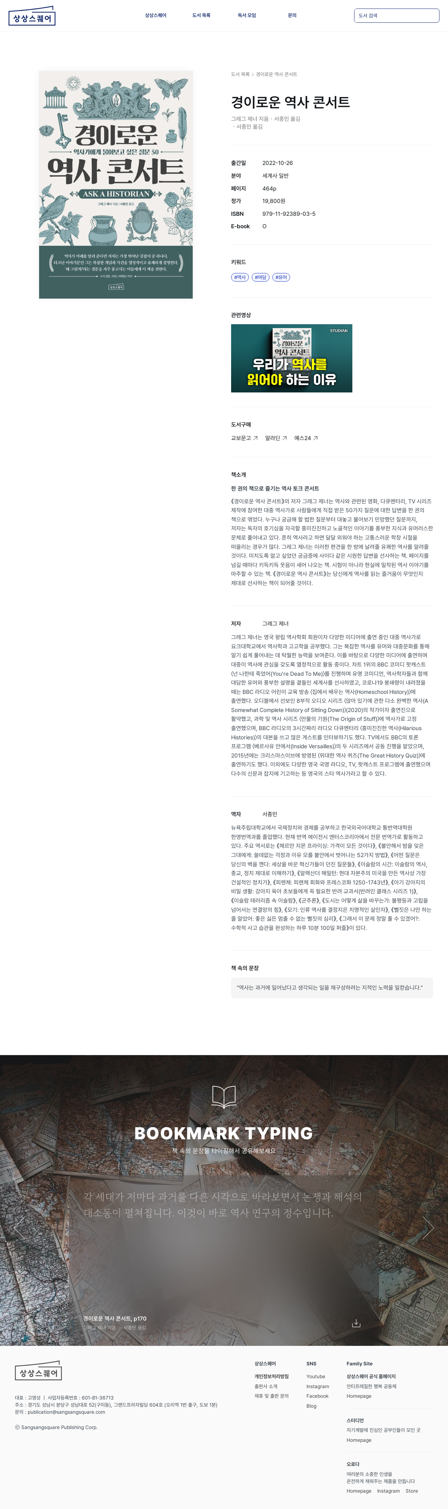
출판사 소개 (266, 1386)
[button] (20, 1228)
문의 (292, 15)
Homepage (359, 1396)
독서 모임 (247, 15)
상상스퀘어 (155, 15)
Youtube (315, 1376)
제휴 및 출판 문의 (272, 1396)
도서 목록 (201, 15)
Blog (311, 1406)
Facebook (317, 1396)
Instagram (317, 1386)
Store (412, 1491)
